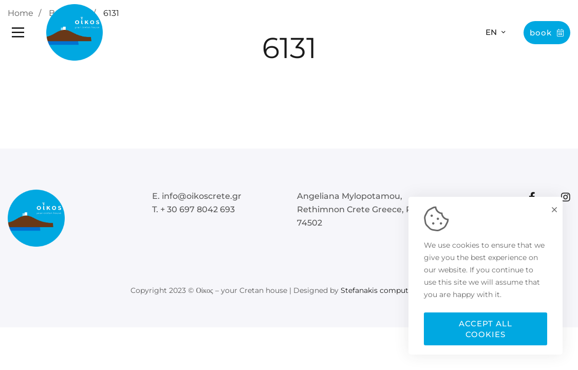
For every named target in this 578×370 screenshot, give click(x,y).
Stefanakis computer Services (394, 290)
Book (547, 33)
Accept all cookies (485, 329)
